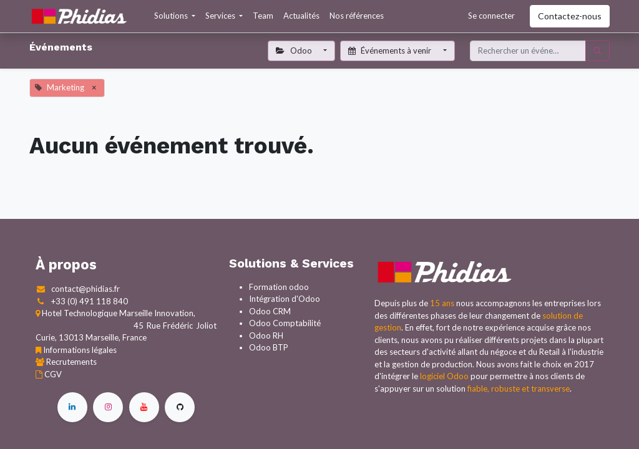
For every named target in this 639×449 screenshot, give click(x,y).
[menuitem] (263, 16)
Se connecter (491, 16)
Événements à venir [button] (390, 51)
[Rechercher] (597, 51)
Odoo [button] (294, 51)
